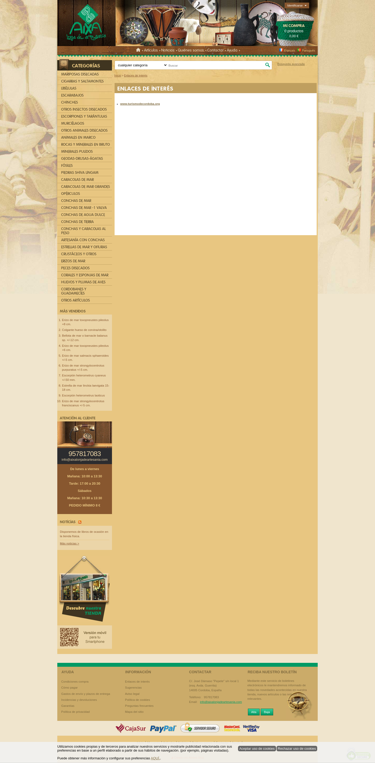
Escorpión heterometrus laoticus (83, 395)
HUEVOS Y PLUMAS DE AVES (83, 282)
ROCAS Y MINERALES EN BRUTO (85, 144)
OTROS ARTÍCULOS (75, 300)
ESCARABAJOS (72, 95)
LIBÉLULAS (68, 88)
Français (287, 50)
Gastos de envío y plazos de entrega (85, 693)
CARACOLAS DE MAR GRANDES (85, 187)
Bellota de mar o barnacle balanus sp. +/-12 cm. (85, 337)
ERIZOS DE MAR (73, 261)
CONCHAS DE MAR (76, 201)
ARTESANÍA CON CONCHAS (83, 240)
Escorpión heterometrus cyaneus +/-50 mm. (84, 377)
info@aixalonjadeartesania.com (85, 459)
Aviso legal (132, 693)
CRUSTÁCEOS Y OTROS (78, 254)
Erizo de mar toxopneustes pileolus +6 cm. (85, 347)
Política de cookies (137, 699)
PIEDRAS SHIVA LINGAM (79, 173)
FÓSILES (67, 166)
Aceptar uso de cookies (257, 749)
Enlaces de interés (137, 681)
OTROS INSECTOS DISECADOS (84, 109)
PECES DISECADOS (75, 268)
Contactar (215, 50)
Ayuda (232, 50)
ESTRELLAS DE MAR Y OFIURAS (84, 247)
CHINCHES (69, 102)
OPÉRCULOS (70, 194)
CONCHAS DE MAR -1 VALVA (84, 208)
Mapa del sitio (134, 711)
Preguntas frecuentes (139, 705)
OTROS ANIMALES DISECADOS (84, 130)
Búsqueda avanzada (291, 64)
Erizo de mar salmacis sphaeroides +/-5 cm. (85, 357)
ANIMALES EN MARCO (78, 137)
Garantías (67, 705)
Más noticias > (69, 543)
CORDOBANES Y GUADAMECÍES (73, 291)
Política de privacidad (75, 711)
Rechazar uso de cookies (297, 749)
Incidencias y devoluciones (79, 699)
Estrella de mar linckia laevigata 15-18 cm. (85, 387)
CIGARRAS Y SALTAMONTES (82, 81)
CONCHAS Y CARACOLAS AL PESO (83, 231)
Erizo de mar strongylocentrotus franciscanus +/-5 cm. (83, 403)
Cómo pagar (69, 687)
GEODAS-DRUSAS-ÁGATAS (82, 159)
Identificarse (295, 5)
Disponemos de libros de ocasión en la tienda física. (84, 534)
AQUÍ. (155, 758)
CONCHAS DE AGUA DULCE (83, 215)
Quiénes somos (191, 50)
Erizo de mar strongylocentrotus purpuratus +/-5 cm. (83, 367)
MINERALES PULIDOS (77, 151)
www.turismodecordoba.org (140, 103)
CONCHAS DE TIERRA (77, 222)
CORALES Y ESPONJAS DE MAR (84, 275)
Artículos (151, 50)
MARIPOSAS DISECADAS (80, 74)
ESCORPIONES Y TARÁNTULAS (84, 116)
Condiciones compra (75, 681)
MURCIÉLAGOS (72, 123)
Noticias (167, 50)
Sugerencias (133, 687)
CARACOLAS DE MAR (77, 180)
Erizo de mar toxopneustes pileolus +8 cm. (85, 322)
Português (306, 50)
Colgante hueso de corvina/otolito (84, 329)
